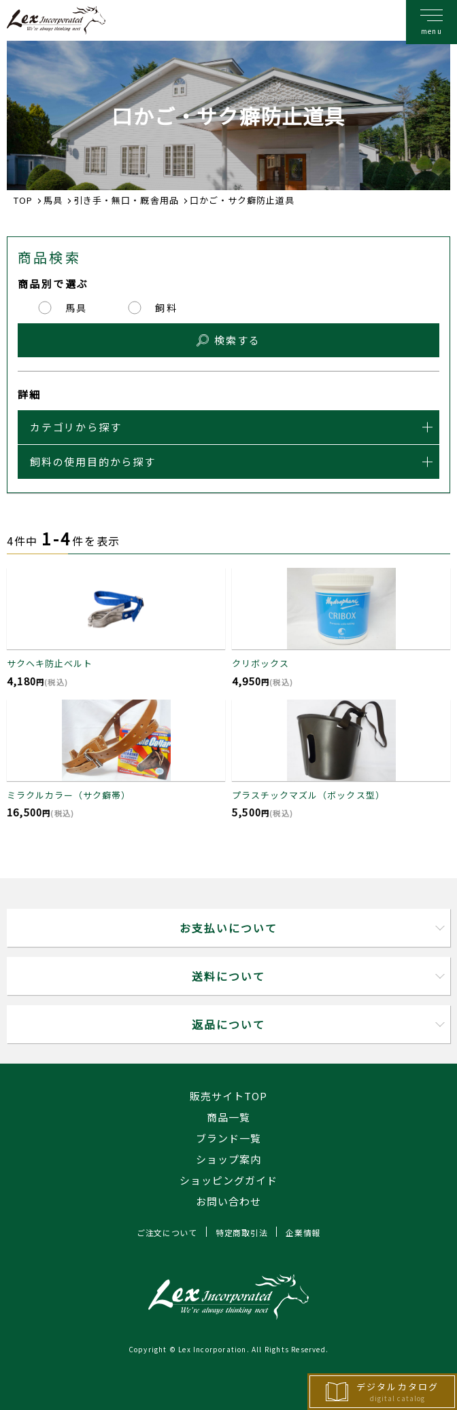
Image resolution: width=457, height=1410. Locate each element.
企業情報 (303, 1232)
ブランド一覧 (228, 1138)
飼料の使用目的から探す (93, 461)
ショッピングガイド (228, 1180)
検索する (237, 340)
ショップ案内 (228, 1159)
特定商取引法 (241, 1232)
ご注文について (167, 1232)
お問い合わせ (228, 1201)
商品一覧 (228, 1117)
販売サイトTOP (228, 1096)
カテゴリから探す (75, 427)
